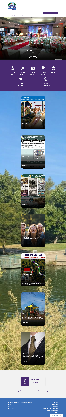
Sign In (56, 412)
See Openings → (25, 361)
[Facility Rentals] (20, 81)
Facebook (16, 15)
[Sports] (53, 69)
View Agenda (35, 382)
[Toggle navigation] (63, 2)
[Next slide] (64, 39)
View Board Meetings (40, 390)
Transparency (55, 406)
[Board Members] (22, 70)
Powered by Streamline (52, 410)
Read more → (25, 126)
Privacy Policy (55, 402)
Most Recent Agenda (25, 390)
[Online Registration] (45, 81)
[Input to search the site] (50, 13)
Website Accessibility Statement (50, 408)
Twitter (22, 15)
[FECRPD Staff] (12, 70)
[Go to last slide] (2, 39)
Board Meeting (35, 379)
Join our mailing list (56, 415)
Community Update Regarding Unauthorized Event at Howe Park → (31, 284)
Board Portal (55, 404)
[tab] (55, 59)
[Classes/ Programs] (43, 70)
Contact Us (10, 15)
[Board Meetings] (33, 70)
